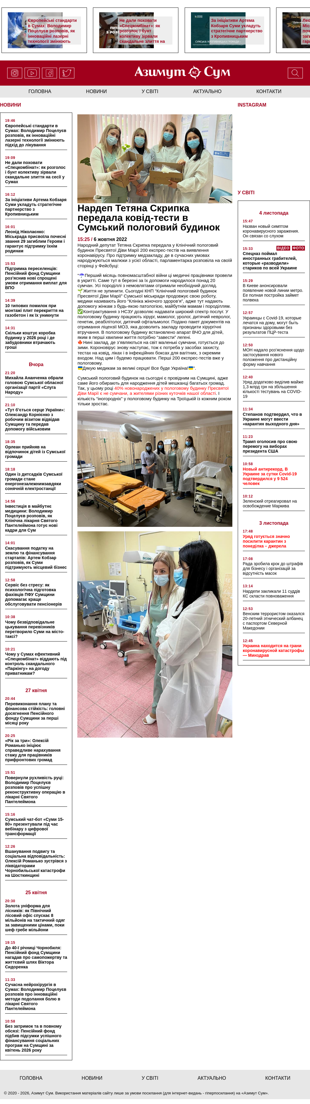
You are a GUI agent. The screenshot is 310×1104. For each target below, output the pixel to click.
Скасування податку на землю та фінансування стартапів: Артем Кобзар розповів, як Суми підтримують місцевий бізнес (36, 558)
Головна (39, 91)
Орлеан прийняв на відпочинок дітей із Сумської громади (35, 452)
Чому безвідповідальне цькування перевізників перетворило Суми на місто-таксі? (34, 629)
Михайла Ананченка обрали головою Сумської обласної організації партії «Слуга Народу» (34, 385)
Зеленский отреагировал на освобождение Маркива (270, 503)
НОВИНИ (10, 104)
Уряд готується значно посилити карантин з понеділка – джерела (266, 540)
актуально (207, 91)
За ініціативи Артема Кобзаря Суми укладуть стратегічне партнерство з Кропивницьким (236, 28)
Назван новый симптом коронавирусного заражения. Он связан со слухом (271, 230)
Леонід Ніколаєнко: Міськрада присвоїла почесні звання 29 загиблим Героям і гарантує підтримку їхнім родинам (35, 241)
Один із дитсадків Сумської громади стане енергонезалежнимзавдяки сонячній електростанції (33, 481)
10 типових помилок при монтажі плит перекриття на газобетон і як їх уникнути (34, 310)
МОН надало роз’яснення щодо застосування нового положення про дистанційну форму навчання (273, 356)
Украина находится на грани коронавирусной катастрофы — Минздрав (273, 650)
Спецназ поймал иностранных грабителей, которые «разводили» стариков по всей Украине (270, 260)
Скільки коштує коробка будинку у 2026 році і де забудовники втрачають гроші (30, 340)
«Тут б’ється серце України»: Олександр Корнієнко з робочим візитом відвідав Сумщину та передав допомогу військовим (35, 419)
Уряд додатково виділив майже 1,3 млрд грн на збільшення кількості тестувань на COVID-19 (273, 388)
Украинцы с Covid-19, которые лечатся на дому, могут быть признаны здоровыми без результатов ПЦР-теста (272, 324)
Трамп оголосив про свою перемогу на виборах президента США (270, 446)
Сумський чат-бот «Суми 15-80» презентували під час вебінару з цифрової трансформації (34, 826)
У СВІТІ (246, 192)
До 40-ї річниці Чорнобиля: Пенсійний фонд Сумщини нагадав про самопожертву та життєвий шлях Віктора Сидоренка (36, 957)
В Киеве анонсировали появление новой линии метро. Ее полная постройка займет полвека (273, 292)
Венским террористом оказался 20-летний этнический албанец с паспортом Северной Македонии (274, 620)
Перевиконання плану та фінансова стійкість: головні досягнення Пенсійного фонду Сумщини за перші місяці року (35, 713)
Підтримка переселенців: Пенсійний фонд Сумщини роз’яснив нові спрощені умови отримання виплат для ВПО (36, 278)
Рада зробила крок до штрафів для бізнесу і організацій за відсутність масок (273, 568)
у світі (150, 91)
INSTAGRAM (252, 104)
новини (96, 91)
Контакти (269, 91)
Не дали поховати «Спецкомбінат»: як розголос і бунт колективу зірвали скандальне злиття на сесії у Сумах (142, 33)
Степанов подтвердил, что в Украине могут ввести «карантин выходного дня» (272, 418)
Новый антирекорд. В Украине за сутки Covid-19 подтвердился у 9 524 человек (270, 475)
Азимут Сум (255, 1093)
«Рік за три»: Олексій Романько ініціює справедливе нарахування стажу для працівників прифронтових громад (33, 750)
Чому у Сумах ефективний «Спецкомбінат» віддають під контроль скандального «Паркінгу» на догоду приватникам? (36, 664)
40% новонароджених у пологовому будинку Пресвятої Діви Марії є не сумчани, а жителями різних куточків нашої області (153, 391)
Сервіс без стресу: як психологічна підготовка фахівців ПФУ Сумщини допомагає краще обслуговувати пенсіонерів (33, 594)
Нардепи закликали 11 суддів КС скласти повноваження (271, 593)
